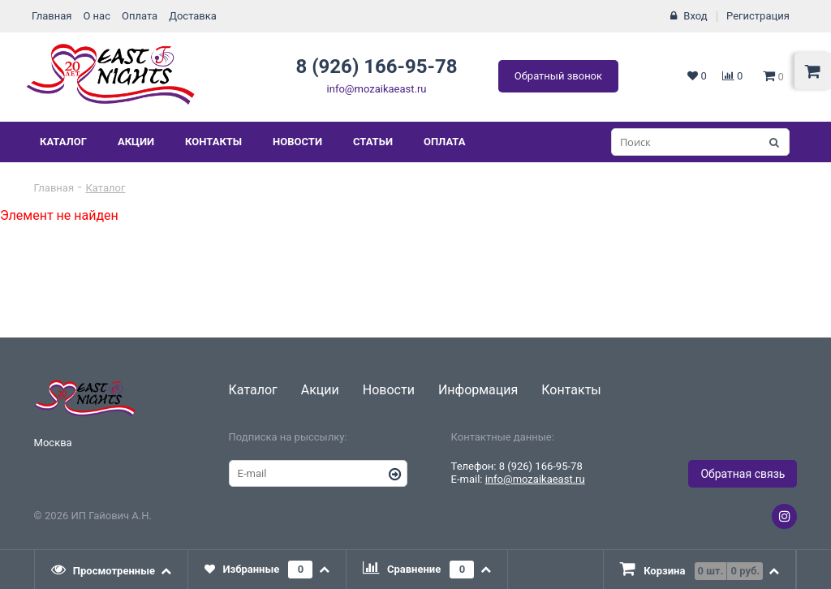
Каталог (63, 141)
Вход (695, 16)
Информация (478, 390)
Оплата (139, 16)
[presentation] (112, 569)
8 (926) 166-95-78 (376, 66)
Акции (136, 141)
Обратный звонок (558, 76)
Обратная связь (742, 473)
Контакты (213, 141)
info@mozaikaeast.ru (377, 89)
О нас (96, 16)
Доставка (193, 16)
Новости (297, 141)
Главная (51, 16)
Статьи (373, 141)
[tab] (112, 569)
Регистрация (758, 16)
